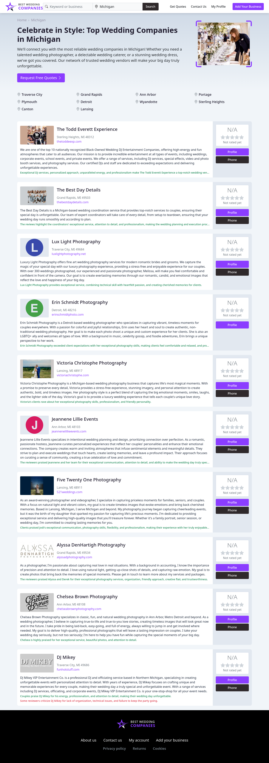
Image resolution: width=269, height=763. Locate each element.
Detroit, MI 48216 (64, 310)
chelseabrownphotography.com (79, 609)
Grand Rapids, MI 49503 (73, 198)
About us (88, 740)
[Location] (118, 6)
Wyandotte (148, 101)
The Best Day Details (79, 190)
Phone (232, 160)
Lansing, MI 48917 (69, 371)
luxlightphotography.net (69, 254)
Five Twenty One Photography (89, 480)
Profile (232, 152)
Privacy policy (114, 748)
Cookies (159, 748)
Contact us (112, 740)
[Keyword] (68, 6)
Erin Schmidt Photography (80, 302)
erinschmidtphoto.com (68, 314)
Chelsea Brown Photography (87, 596)
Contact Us (198, 6)
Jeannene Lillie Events (75, 419)
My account (139, 740)
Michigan (38, 20)
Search (150, 6)
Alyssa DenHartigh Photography (91, 545)
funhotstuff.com (68, 669)
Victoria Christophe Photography (92, 363)
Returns (139, 748)
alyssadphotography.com (74, 557)
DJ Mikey (66, 657)
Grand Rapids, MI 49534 (73, 553)
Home (22, 20)
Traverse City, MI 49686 (73, 665)
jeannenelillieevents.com (69, 431)
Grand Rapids (91, 94)
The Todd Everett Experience (87, 129)
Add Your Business (248, 6)
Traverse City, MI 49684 (68, 249)
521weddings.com (69, 492)
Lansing (87, 109)
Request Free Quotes (41, 77)
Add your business (172, 740)
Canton (27, 109)
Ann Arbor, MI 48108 (71, 604)
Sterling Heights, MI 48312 (75, 137)
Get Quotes (178, 6)
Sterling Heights (212, 101)
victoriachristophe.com (73, 375)
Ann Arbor (148, 94)
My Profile (218, 6)
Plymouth (29, 101)
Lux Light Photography (76, 241)
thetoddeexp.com (69, 141)
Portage (205, 94)
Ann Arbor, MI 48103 (66, 427)
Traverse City (32, 94)
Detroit (86, 101)
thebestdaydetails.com (73, 202)
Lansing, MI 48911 (69, 487)
